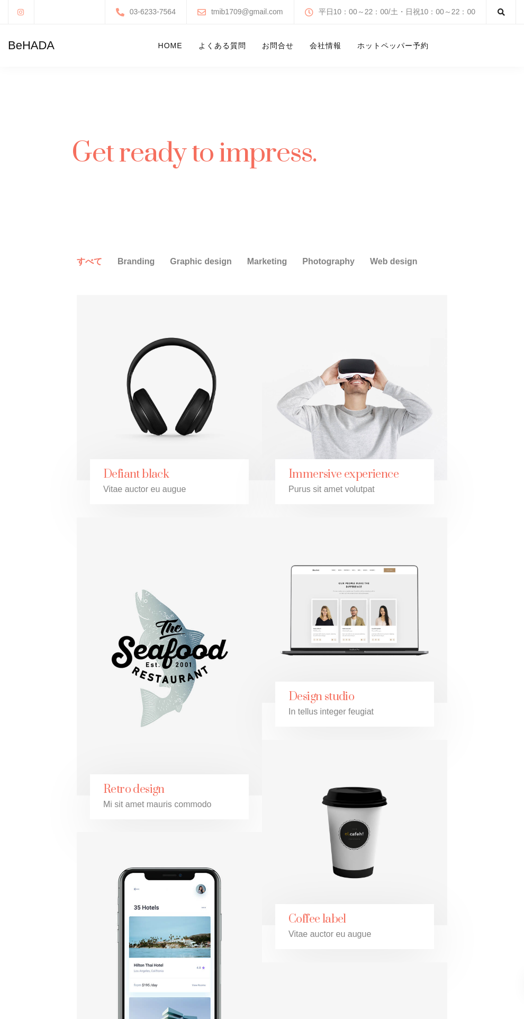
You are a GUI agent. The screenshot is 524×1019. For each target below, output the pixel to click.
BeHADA (31, 45)
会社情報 (325, 45)
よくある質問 (222, 45)
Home (170, 45)
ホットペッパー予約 (393, 45)
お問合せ (278, 45)
